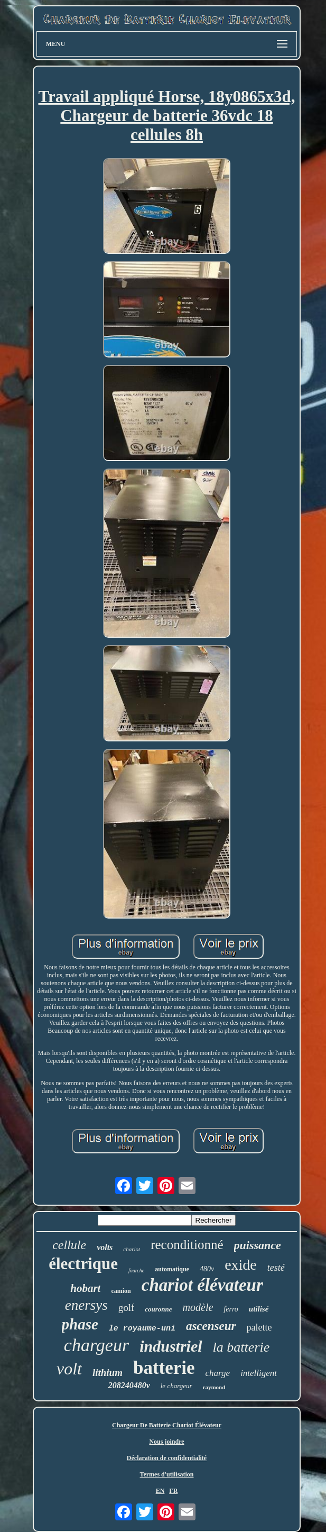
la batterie (241, 1347)
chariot (131, 1249)
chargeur (96, 1345)
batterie (164, 1367)
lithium (107, 1372)
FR (173, 1490)
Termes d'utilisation (167, 1474)
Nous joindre (166, 1441)
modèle (198, 1307)
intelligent (258, 1373)
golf (126, 1307)
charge (218, 1373)
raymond (214, 1387)
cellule (69, 1245)
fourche (136, 1270)
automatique (172, 1269)
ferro (230, 1309)
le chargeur (176, 1386)
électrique (83, 1263)
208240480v (129, 1385)
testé (276, 1267)
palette (259, 1327)
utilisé (259, 1309)
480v (207, 1269)
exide (241, 1264)
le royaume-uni (142, 1328)
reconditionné (187, 1244)
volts (105, 1247)
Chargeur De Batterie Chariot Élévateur (166, 1425)
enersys (86, 1305)
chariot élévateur (202, 1285)
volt (69, 1368)
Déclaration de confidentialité (167, 1458)
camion (121, 1291)
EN (160, 1490)
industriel (170, 1346)
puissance (257, 1245)
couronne (158, 1309)
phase (80, 1324)
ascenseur (211, 1326)
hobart (85, 1288)
